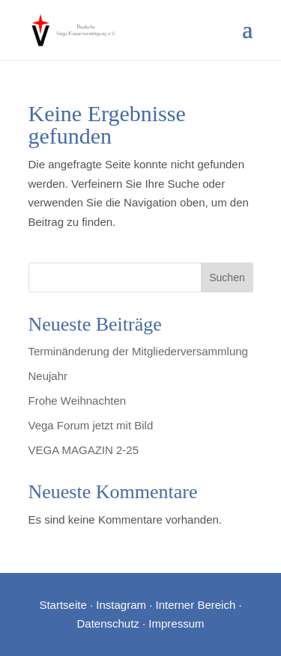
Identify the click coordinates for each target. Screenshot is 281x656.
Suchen (226, 277)
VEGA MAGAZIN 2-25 (83, 450)
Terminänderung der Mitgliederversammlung (138, 351)
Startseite (62, 604)
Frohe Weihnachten (77, 400)
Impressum (176, 623)
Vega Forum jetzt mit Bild (91, 425)
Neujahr (48, 376)
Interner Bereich (196, 604)
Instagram (121, 604)
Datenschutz (107, 623)
